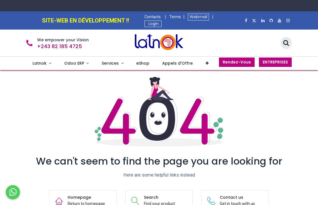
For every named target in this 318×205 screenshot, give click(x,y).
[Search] (286, 43)
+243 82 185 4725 (59, 46)
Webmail (198, 17)
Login (153, 23)
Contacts (152, 17)
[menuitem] (42, 63)
